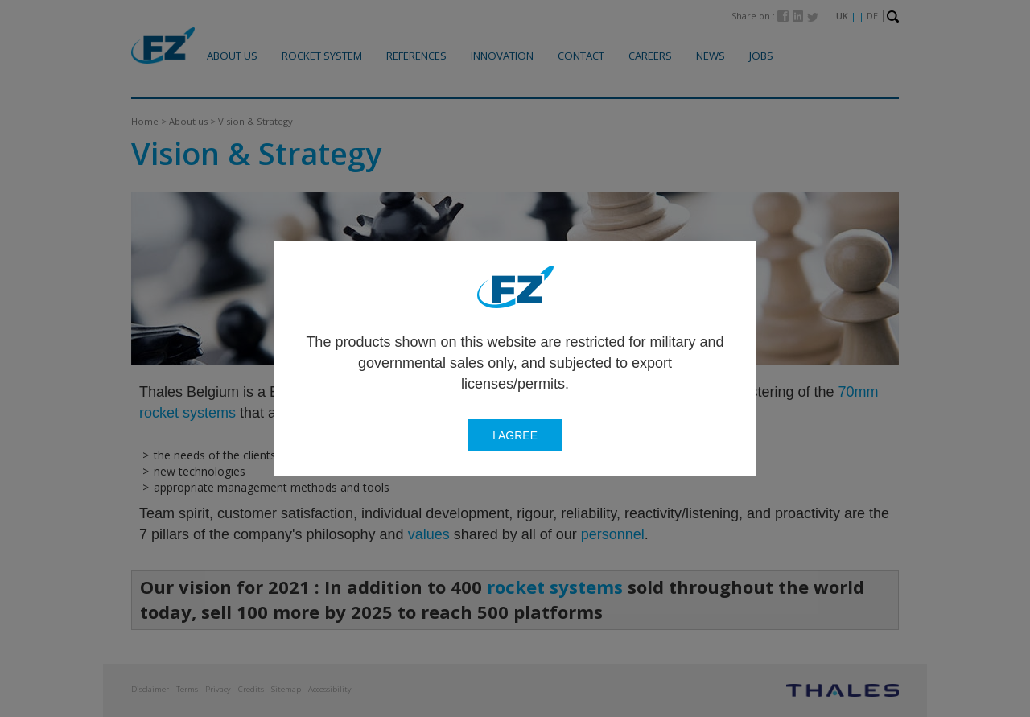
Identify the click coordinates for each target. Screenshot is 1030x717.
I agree (515, 435)
